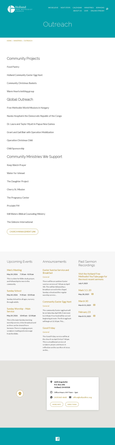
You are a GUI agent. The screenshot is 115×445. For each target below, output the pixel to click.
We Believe (53, 8)
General (46, 277)
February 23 (84, 312)
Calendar (77, 8)
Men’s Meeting (14, 270)
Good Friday (49, 328)
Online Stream (97, 11)
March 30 (83, 301)
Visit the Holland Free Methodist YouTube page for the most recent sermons (92, 276)
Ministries (89, 8)
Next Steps (65, 8)
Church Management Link (23, 232)
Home (9, 41)
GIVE (86, 11)
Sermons (100, 8)
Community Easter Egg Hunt (57, 301)
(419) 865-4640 (60, 397)
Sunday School (14, 290)
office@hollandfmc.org (82, 397)
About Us (77, 11)
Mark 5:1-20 (84, 290)
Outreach (28, 41)
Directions (72, 404)
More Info (56, 404)
